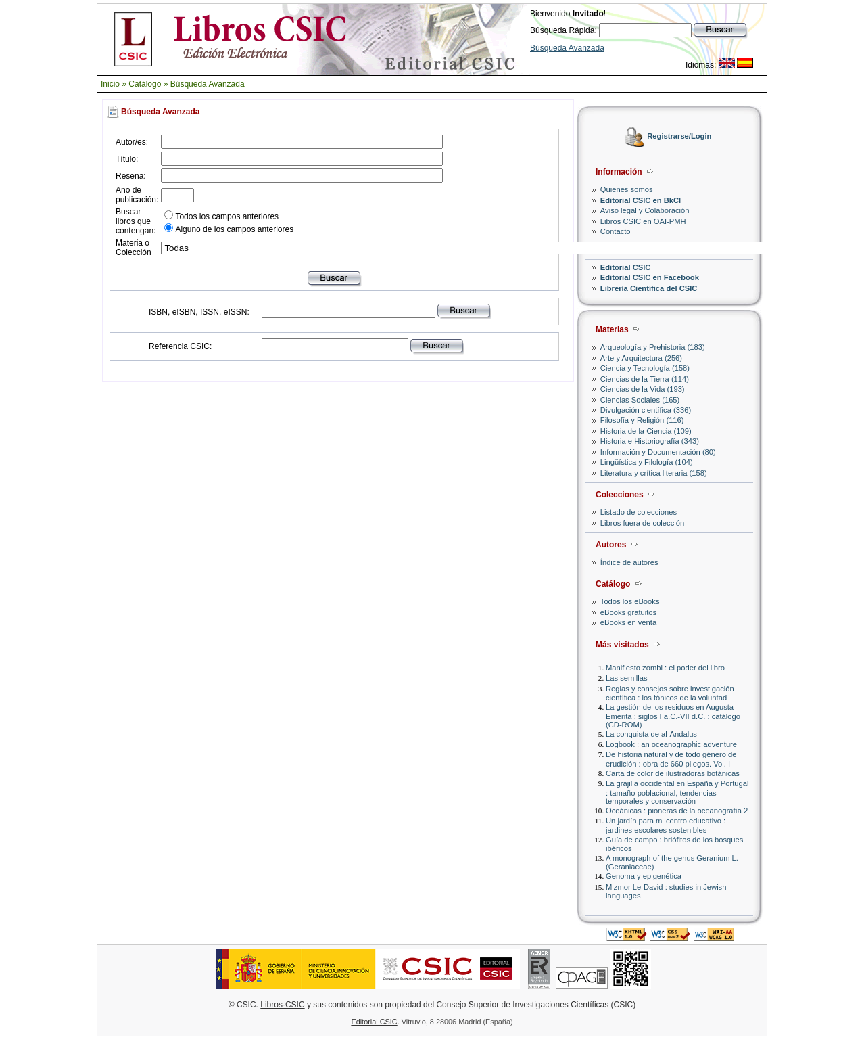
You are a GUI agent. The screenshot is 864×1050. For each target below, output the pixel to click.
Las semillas (627, 678)
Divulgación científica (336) (645, 410)
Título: (127, 159)
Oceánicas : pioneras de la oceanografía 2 (677, 810)
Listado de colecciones (638, 512)
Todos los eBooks (630, 601)
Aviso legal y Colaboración (645, 210)
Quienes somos (626, 189)
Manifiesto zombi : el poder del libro (665, 668)
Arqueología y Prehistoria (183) (652, 347)
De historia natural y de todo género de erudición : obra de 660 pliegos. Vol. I (671, 758)
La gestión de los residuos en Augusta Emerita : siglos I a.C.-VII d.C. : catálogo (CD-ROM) (673, 715)
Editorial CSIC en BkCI (640, 200)
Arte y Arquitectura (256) (641, 358)
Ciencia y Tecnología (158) (645, 368)
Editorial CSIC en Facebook (649, 277)
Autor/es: (132, 142)
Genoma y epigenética (643, 876)
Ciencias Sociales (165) (640, 400)
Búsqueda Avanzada (567, 48)
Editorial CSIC (625, 267)
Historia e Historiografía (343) (649, 441)
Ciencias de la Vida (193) (642, 389)
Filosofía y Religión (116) (642, 420)
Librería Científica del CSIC (649, 288)
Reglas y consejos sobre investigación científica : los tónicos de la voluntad (670, 693)
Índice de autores (629, 562)
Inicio (110, 84)
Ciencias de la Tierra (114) (644, 379)
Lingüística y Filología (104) (646, 462)
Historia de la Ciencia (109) (646, 431)
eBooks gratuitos (628, 612)
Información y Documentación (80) (658, 452)
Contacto (615, 231)
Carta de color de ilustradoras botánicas (673, 773)
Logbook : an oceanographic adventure (671, 744)
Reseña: (131, 176)
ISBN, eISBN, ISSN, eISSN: (199, 312)
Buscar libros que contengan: (135, 221)
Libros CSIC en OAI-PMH (643, 221)
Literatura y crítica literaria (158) (653, 473)
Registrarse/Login (679, 137)
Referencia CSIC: (180, 346)
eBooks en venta (628, 622)
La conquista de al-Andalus (651, 734)
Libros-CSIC (282, 1004)
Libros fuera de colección (642, 523)
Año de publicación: (137, 194)
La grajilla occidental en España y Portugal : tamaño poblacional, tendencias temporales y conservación (677, 791)
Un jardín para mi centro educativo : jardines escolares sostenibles (665, 825)
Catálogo (144, 84)
